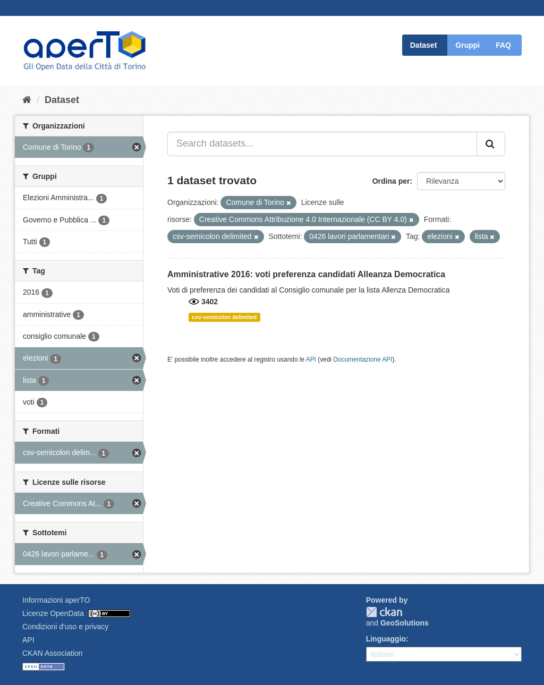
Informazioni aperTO (56, 600)
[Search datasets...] (322, 144)
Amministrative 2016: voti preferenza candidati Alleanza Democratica (306, 274)
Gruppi (467, 45)
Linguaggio (386, 639)
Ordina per (391, 181)
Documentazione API (362, 359)
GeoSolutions (404, 623)
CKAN (384, 612)
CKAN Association (52, 653)
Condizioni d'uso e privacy (65, 626)
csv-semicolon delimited (224, 317)
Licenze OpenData (53, 613)
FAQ (503, 45)
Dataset (423, 45)
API (311, 359)
